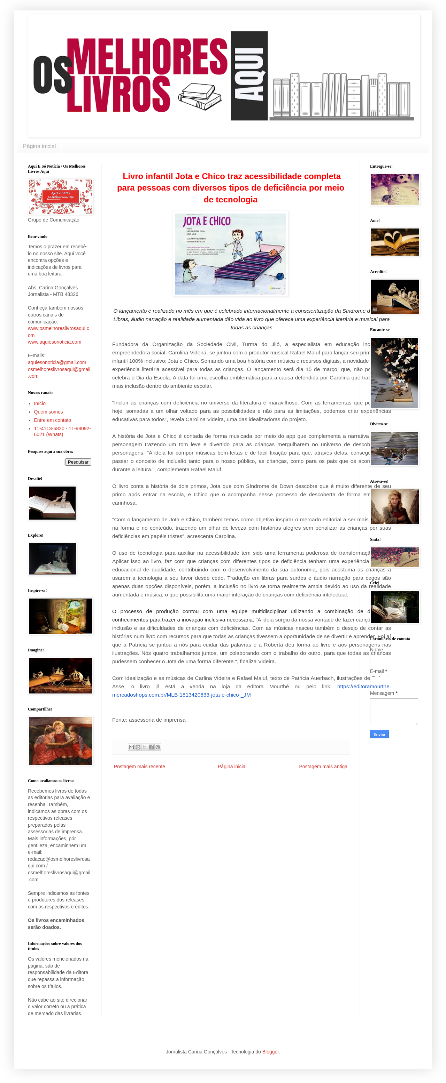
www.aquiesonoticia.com (54, 342)
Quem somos (48, 412)
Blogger (270, 1051)
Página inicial (39, 146)
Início (40, 403)
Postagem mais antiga (323, 766)
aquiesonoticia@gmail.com (57, 362)
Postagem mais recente (139, 766)
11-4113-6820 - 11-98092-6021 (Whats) (62, 431)
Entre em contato (52, 420)
